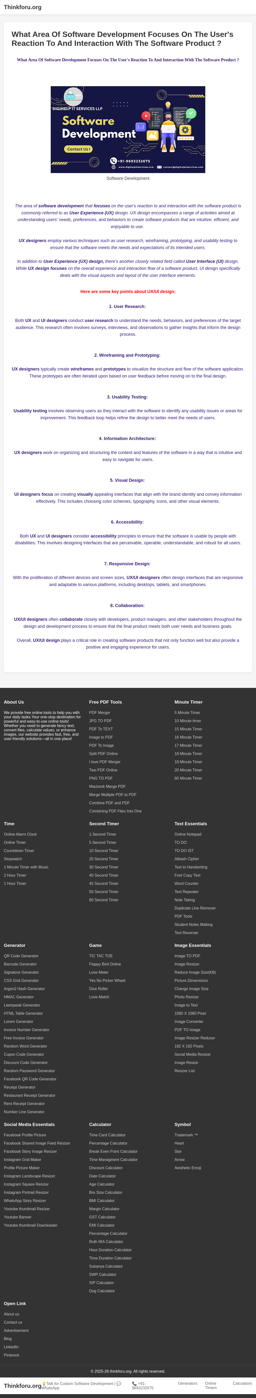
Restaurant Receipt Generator (29, 1095)
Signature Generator (21, 972)
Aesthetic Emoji (188, 1168)
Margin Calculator (104, 1209)
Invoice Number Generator (27, 1030)
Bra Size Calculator (105, 1192)
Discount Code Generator (26, 1063)
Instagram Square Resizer (26, 1184)
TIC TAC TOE (101, 956)
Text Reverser (187, 933)
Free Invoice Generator (24, 1038)
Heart (179, 1143)
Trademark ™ (186, 1135)
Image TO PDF (187, 956)
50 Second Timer (103, 892)
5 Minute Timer (187, 713)
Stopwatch (13, 859)
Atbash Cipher (187, 859)
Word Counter (187, 883)
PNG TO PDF (101, 778)
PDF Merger (99, 713)
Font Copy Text (187, 875)
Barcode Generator (20, 964)
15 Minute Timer (188, 729)
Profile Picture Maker (22, 1168)
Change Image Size (192, 989)
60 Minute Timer (188, 778)
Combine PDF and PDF (109, 803)
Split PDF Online (103, 754)
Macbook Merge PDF (107, 786)
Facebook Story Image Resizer (30, 1151)
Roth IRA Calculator (106, 1242)
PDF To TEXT (101, 729)
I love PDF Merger (105, 762)
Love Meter (98, 972)
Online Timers (211, 1385)
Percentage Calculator (108, 1143)
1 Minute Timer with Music (26, 867)
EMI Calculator (101, 1225)
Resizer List (185, 1071)
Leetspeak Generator (22, 1005)
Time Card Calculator (107, 1135)
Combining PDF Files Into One (115, 811)
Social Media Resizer (193, 1054)
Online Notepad (188, 834)
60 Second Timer (103, 900)
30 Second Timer (103, 867)
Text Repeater (187, 892)
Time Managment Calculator (113, 1160)
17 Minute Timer (188, 745)
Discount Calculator (106, 1168)
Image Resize (186, 1063)
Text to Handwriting (191, 867)
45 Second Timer (103, 883)
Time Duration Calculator (110, 1258)
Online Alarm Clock (20, 834)
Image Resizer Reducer (195, 1038)
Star (178, 1151)
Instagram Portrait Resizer (26, 1192)
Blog (8, 1339)
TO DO (181, 842)
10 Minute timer (188, 721)
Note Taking (185, 900)
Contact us (13, 1322)
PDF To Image (101, 745)
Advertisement (16, 1330)
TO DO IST (184, 851)
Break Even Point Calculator (113, 1151)
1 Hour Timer (15, 883)
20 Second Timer (103, 859)
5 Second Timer (102, 842)
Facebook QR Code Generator (30, 1079)
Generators (187, 1383)
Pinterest (11, 1355)
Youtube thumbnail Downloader (30, 1225)
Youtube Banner (17, 1217)
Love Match (99, 997)
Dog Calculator (102, 1291)
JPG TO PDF (100, 721)
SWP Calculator (102, 1274)
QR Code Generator (21, 956)
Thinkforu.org (23, 7)
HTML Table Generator (23, 1013)
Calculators (242, 1383)
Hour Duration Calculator (110, 1250)
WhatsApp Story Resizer (25, 1201)
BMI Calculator (101, 1201)
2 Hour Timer (15, 875)
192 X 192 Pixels (189, 1046)
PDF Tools (183, 916)
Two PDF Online (103, 770)
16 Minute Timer (188, 737)
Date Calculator (102, 1176)
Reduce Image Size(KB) (195, 972)
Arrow (180, 1160)
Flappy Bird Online (105, 964)
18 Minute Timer (188, 754)
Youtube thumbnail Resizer (27, 1209)
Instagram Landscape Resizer (29, 1176)
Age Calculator (101, 1184)
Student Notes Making (194, 925)
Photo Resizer (187, 997)
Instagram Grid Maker (22, 1160)
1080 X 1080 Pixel (190, 1013)
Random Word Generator (25, 1046)
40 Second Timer (103, 875)
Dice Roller (98, 989)
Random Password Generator (29, 1071)
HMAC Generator (19, 997)
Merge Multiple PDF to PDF (112, 795)
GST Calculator (102, 1217)
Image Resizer (187, 964)
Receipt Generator (20, 1087)
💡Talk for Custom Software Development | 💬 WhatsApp (81, 1386)
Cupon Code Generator (24, 1054)
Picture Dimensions (191, 981)
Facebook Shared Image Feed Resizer (37, 1143)
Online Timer (15, 842)
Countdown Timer (19, 851)
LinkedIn (11, 1347)
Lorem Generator (18, 1022)
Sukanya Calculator (106, 1266)
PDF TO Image (187, 1030)
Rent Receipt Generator (24, 1104)
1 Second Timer (102, 834)
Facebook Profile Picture (25, 1135)
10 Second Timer (103, 851)
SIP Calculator (101, 1283)
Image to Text (186, 1005)
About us (11, 1314)
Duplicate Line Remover (195, 908)
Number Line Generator (24, 1112)
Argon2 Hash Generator (24, 989)
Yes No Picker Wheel (107, 981)
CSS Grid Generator (21, 981)
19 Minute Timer (188, 762)
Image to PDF (101, 737)
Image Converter (189, 1022)
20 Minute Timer (188, 770)
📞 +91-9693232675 (143, 1386)
